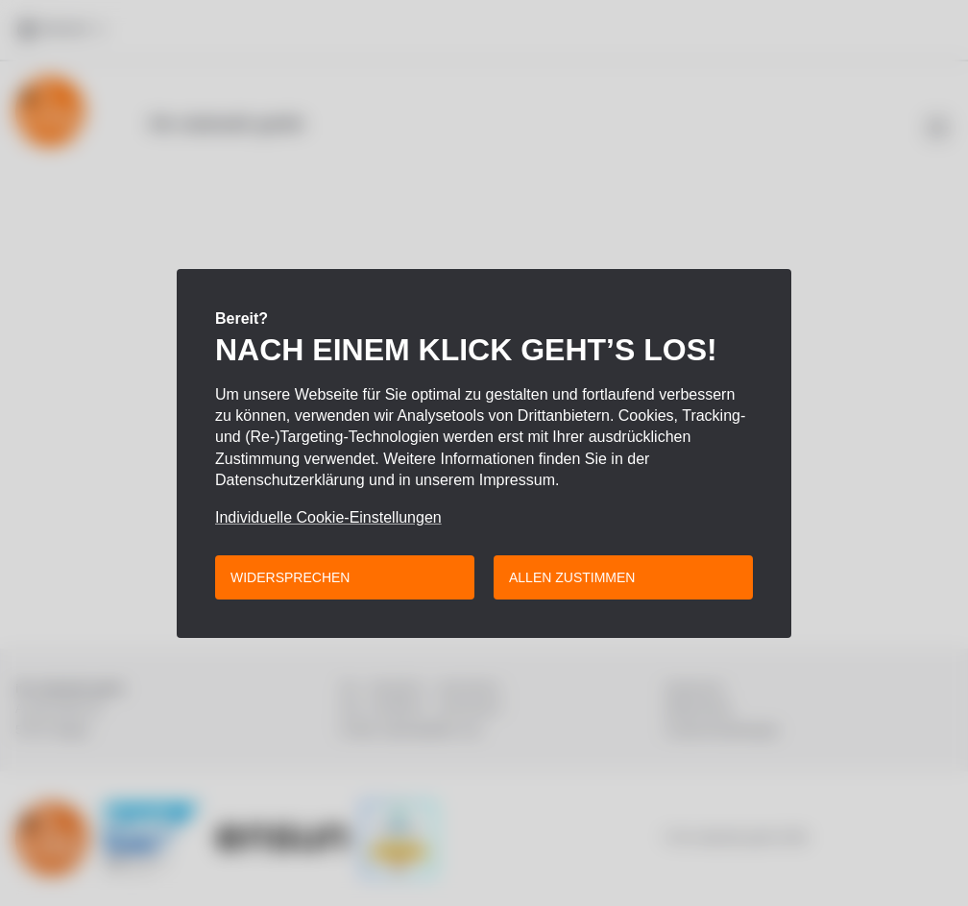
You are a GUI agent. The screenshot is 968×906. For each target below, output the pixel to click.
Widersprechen (290, 577)
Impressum (517, 480)
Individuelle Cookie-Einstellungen (328, 518)
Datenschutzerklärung (290, 480)
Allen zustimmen (572, 577)
